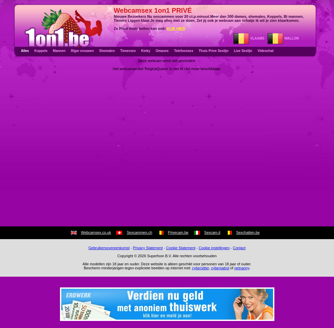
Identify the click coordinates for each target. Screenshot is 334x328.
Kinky (145, 51)
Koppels (40, 51)
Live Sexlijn (243, 51)
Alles (25, 51)
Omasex (162, 51)
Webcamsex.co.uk (96, 232)
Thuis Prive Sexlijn (213, 51)
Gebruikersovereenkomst (109, 248)
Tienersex (128, 51)
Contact (239, 248)
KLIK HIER (176, 28)
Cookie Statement (180, 248)
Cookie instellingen (214, 248)
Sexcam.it (212, 232)
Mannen (59, 51)
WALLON (283, 38)
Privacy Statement (148, 248)
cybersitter (200, 268)
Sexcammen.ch (139, 232)
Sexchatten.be (248, 232)
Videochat (266, 51)
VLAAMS (248, 38)
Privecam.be (178, 232)
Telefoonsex (183, 51)
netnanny (241, 268)
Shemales (107, 51)
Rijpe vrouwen (82, 51)
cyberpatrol (220, 268)
